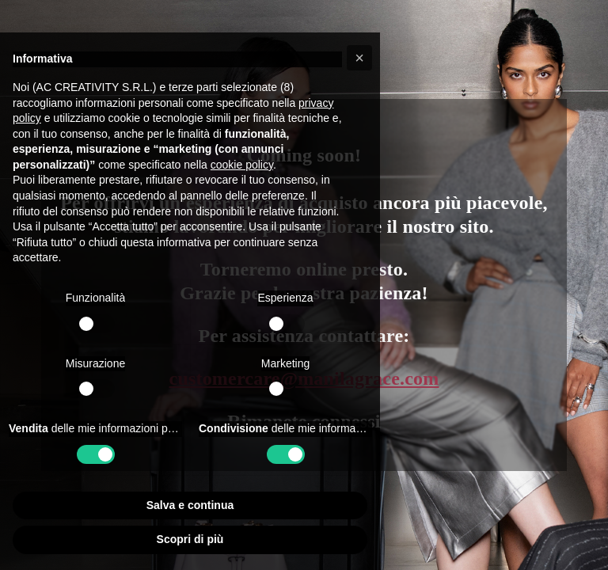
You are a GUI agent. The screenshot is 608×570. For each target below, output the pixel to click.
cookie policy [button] (242, 164)
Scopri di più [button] (190, 539)
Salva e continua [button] (190, 505)
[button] (359, 57)
